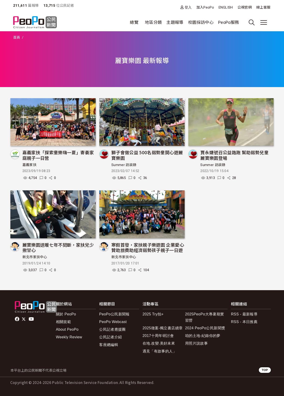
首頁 (16, 37)
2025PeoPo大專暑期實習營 (204, 317)
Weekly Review (69, 337)
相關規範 (63, 322)
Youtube (32, 319)
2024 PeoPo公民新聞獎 (205, 328)
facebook (17, 319)
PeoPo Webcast (113, 322)
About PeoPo (67, 329)
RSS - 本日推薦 (244, 322)
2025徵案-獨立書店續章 (163, 328)
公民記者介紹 (110, 337)
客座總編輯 (108, 345)
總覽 (134, 22)
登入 (188, 7)
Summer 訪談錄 (124, 165)
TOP (265, 370)
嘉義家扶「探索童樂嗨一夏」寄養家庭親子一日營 (58, 155)
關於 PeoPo (66, 314)
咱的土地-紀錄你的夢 (202, 336)
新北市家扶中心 (34, 257)
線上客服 (263, 7)
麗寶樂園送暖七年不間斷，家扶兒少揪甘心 (58, 247)
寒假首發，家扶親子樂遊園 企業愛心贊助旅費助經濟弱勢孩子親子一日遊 (147, 247)
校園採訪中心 (201, 22)
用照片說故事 (196, 343)
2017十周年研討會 (158, 336)
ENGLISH (226, 7)
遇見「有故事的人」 (160, 351)
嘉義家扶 (29, 165)
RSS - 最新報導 (244, 314)
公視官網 (245, 7)
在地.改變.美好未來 (159, 343)
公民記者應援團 (112, 329)
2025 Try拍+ (153, 314)
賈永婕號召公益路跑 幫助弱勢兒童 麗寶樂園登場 (234, 155)
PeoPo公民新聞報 (114, 314)
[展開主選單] (263, 22)
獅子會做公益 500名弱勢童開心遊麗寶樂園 (147, 155)
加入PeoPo (205, 7)
